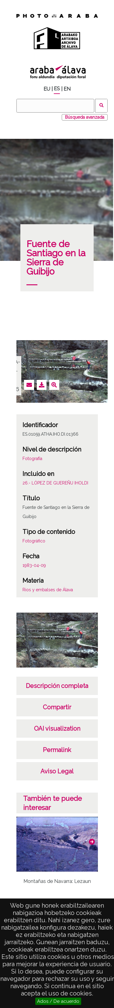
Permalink (57, 750)
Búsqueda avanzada (84, 117)
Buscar (101, 106)
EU (46, 89)
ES (57, 89)
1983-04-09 (34, 565)
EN (67, 89)
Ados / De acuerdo (58, 1001)
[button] (92, 842)
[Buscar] (55, 106)
